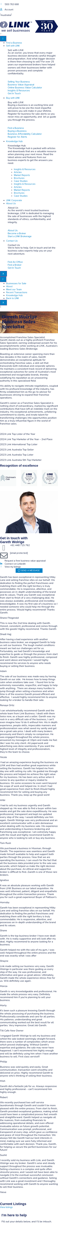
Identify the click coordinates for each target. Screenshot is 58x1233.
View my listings (13, 567)
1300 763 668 (12, 4)
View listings (6, 1207)
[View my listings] (1, 566)
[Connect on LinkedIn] (1, 563)
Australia (6, 15)
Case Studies (21, 181)
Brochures (19, 178)
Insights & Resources (24, 169)
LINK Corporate (14, 200)
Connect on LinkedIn (15, 564)
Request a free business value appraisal (25, 561)
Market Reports (22, 175)
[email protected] (19, 553)
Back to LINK (12, 298)
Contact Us (12, 241)
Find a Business (14, 43)
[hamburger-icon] (3, 38)
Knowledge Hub (14, 141)
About (9, 286)
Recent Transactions (16, 292)
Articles (18, 172)
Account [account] (9, 9)
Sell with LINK (13, 46)
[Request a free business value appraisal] (1, 560)
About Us (11, 203)
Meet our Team (14, 289)
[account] (1, 9)
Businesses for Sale (16, 283)
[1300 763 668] (1, 4)
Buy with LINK (13, 98)
